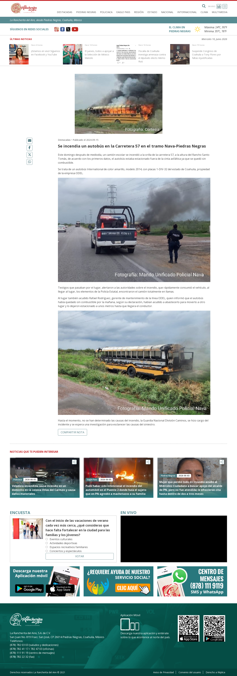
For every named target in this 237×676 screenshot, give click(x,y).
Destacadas (64, 12)
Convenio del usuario (190, 672)
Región (139, 12)
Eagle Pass (123, 12)
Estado (152, 12)
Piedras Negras (86, 12)
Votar (79, 556)
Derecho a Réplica (215, 672)
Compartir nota (72, 432)
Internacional (187, 12)
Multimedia (219, 12)
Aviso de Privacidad (163, 672)
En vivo (214, 6)
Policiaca (106, 12)
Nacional (167, 12)
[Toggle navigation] (225, 6)
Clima (204, 12)
